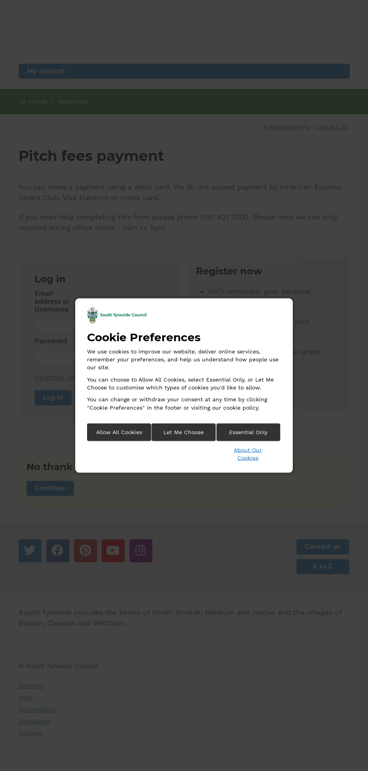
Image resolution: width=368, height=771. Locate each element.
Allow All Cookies (119, 432)
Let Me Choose (183, 432)
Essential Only (248, 432)
